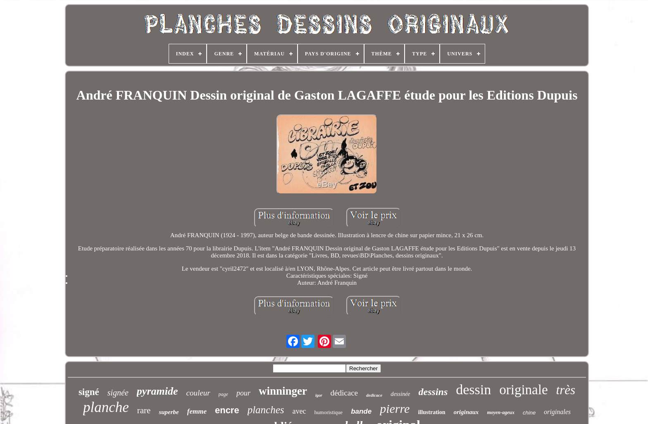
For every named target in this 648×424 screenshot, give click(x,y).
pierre (395, 408)
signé (89, 392)
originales (557, 411)
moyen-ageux (501, 412)
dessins (433, 391)
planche (106, 407)
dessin (473, 389)
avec (299, 411)
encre (227, 410)
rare (144, 410)
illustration (431, 412)
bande (361, 411)
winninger (283, 391)
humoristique (328, 412)
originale (523, 389)
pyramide (157, 391)
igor (318, 395)
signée (118, 392)
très (566, 390)
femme (197, 411)
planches (266, 409)
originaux (466, 412)
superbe (169, 412)
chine (529, 413)
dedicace (374, 395)
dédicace (344, 392)
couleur (198, 392)
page (223, 394)
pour (243, 393)
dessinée (400, 394)
